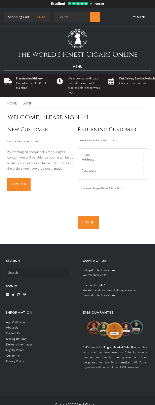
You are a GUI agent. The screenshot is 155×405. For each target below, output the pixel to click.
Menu (142, 17)
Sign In (88, 222)
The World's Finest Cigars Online (77, 54)
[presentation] (108, 204)
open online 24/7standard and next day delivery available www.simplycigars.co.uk (109, 290)
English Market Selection (120, 347)
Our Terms (13, 355)
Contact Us (13, 333)
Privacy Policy (15, 361)
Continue (19, 184)
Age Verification (16, 322)
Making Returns (16, 339)
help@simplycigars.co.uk (99, 270)
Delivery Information (19, 344)
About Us (12, 327)
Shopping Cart (18, 17)
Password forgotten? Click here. (101, 188)
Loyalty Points (15, 350)
